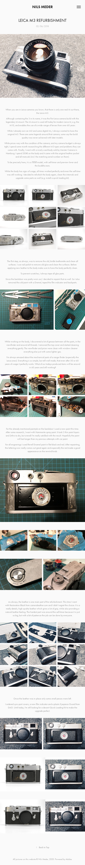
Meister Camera (67, 150)
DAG (10, 707)
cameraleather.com (39, 605)
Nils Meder (42, 7)
